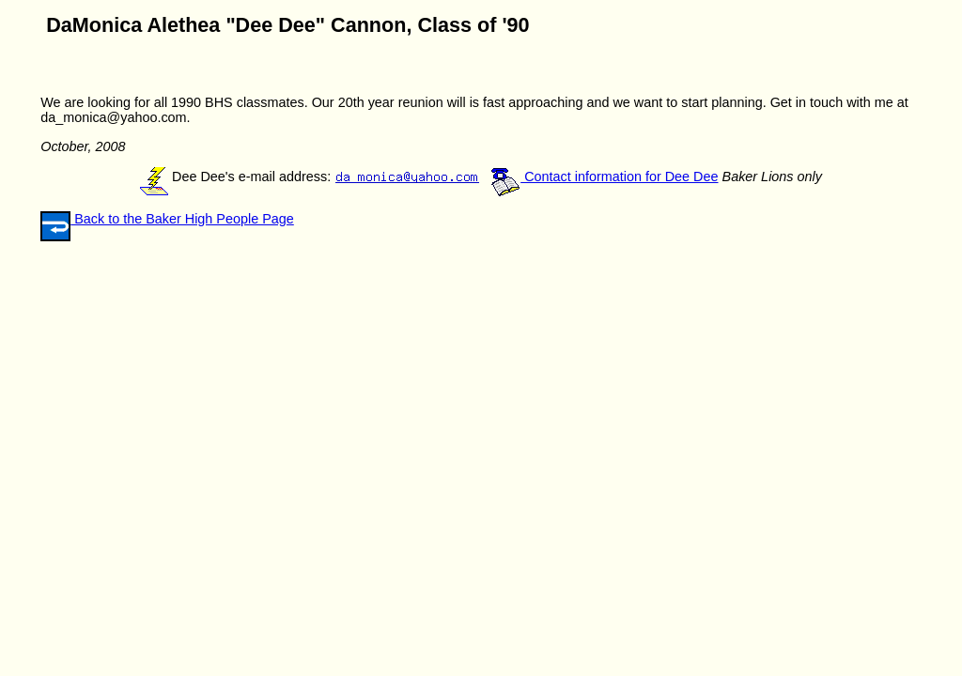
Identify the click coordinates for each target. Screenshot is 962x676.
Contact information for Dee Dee (604, 176)
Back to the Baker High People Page (182, 218)
